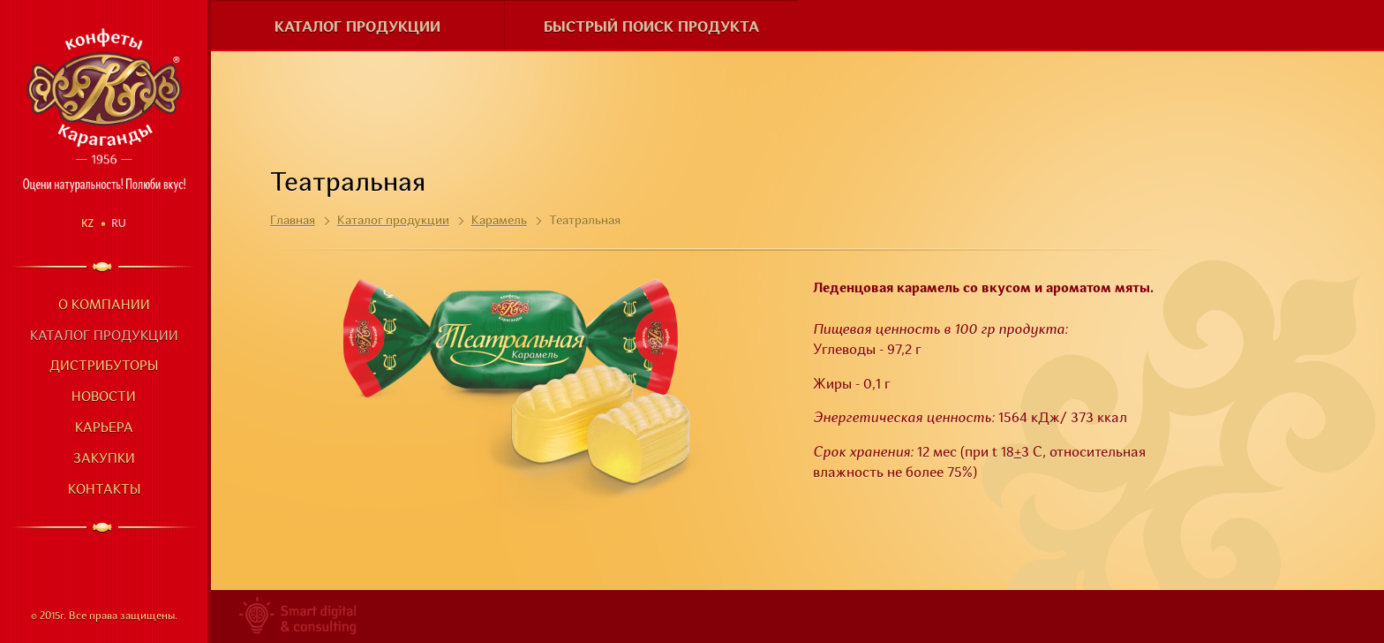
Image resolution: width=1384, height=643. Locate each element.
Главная (292, 221)
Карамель (499, 221)
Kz (87, 223)
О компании (104, 306)
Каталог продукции (104, 337)
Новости (103, 398)
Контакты (104, 490)
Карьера (104, 428)
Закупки (104, 459)
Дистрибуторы (103, 367)
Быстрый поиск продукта (651, 27)
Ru (118, 223)
